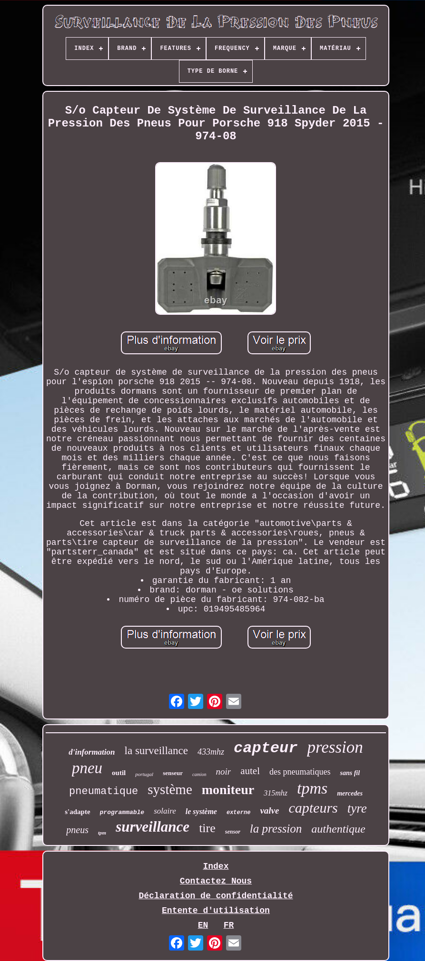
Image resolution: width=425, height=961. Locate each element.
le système (201, 811)
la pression (276, 828)
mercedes (350, 793)
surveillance (152, 826)
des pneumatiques (299, 772)
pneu (87, 768)
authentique (338, 829)
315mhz (275, 793)
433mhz (211, 752)
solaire (165, 810)
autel (250, 771)
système (170, 789)
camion (199, 774)
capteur (265, 748)
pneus (77, 830)
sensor (232, 831)
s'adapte (77, 811)
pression (335, 747)
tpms (312, 788)
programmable (122, 812)
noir (223, 772)
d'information (92, 752)
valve (269, 810)
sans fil (350, 773)
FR (229, 925)
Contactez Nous (216, 881)
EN (203, 925)
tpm (102, 832)
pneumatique (103, 791)
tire (207, 828)
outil (119, 773)
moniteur (228, 789)
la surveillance (156, 751)
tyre (357, 808)
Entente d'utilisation (216, 910)
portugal (144, 774)
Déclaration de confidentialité (215, 896)
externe (238, 812)
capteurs (312, 807)
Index (215, 866)
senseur (173, 773)
